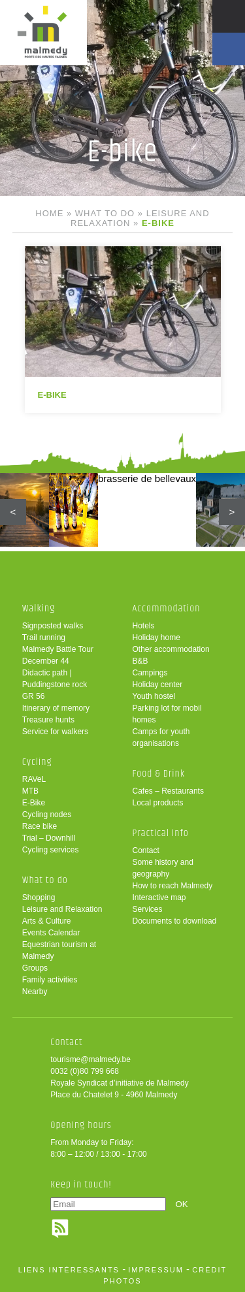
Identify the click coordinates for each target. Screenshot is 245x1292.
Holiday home (156, 637)
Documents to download (175, 921)
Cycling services (50, 849)
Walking (39, 608)
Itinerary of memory (56, 708)
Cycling (37, 762)
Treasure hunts (48, 719)
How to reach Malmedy (173, 885)
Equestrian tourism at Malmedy (59, 950)
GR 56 (33, 696)
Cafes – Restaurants (168, 791)
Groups (35, 968)
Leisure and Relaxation (62, 909)
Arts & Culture (46, 921)
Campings (150, 672)
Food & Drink (159, 774)
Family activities (50, 979)
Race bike (39, 826)
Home (49, 213)
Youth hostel (154, 696)
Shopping (39, 897)
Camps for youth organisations (161, 737)
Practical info (161, 833)
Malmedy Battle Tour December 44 (57, 655)
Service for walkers (55, 731)
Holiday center (158, 684)
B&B (140, 661)
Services (148, 909)
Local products (158, 802)
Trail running (43, 637)
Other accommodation (171, 649)
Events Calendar (51, 932)
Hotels (144, 625)
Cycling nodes (46, 814)
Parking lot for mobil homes (167, 713)
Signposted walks (52, 625)
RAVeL (34, 779)
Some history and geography (163, 868)
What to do (105, 213)
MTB (30, 791)
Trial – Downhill (49, 838)
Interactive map (159, 897)
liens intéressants (69, 1270)
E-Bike (33, 802)
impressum (156, 1270)
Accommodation (167, 608)
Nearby (35, 991)
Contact (146, 850)
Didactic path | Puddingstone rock (54, 678)
